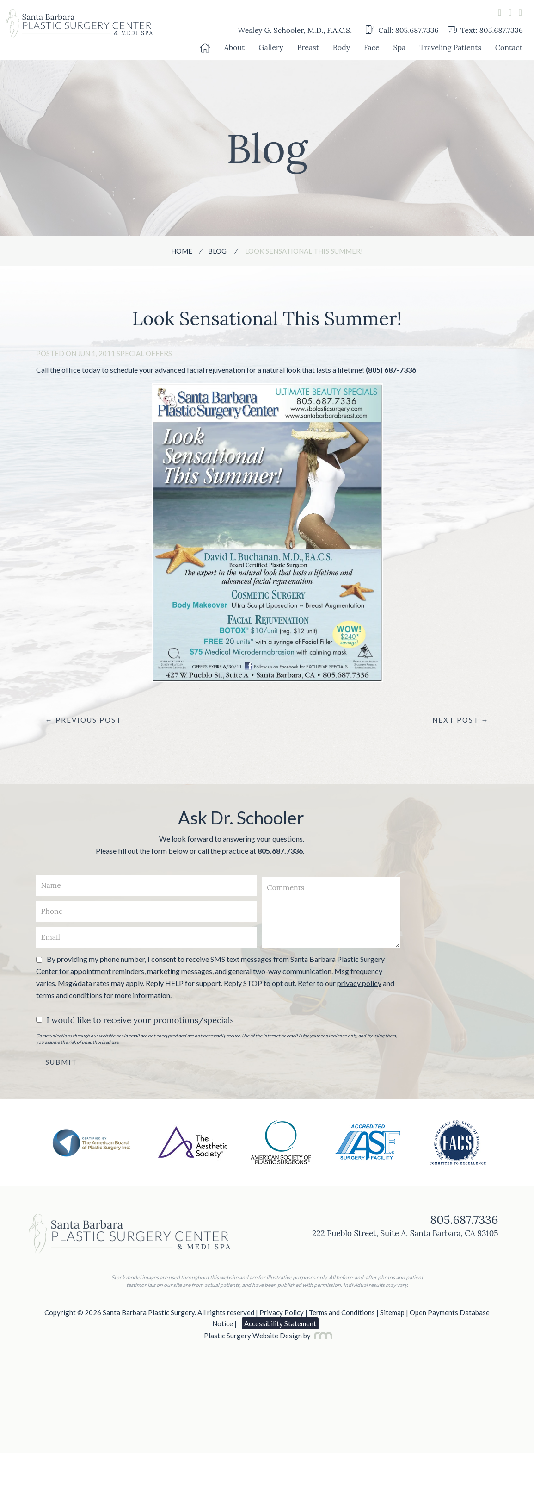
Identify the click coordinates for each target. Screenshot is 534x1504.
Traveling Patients (450, 47)
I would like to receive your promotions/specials (140, 1020)
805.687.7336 (280, 850)
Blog (217, 251)
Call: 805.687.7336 (402, 30)
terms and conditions (69, 995)
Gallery (270, 47)
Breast (308, 47)
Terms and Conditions (342, 1312)
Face (372, 47)
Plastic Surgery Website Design (253, 1335)
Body (341, 47)
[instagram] (520, 12)
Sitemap (392, 1312)
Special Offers (144, 353)
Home (181, 251)
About (234, 47)
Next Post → (460, 720)
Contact (508, 47)
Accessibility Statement (280, 1323)
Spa (399, 47)
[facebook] (499, 12)
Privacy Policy (281, 1312)
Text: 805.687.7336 (485, 30)
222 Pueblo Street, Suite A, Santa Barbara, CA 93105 (405, 1233)
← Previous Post (83, 720)
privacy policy (359, 983)
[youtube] (509, 12)
